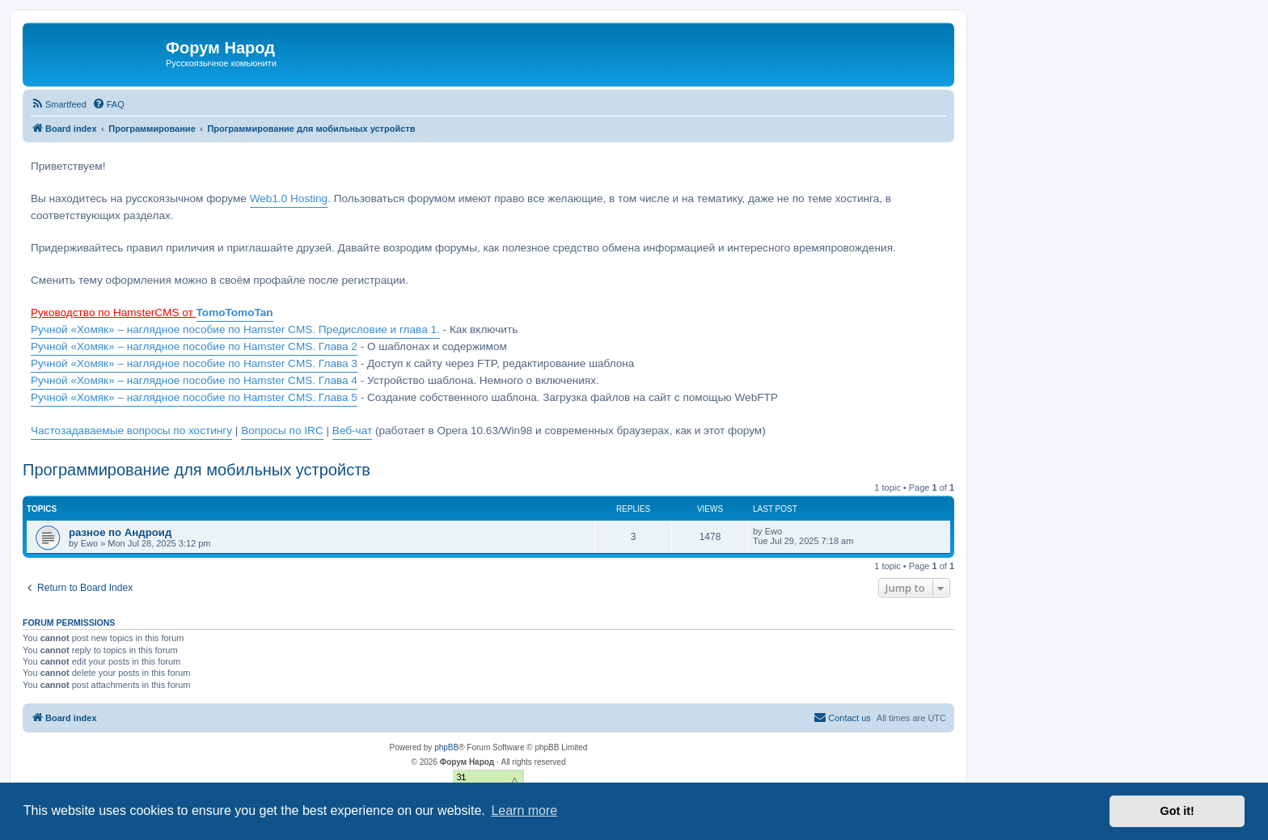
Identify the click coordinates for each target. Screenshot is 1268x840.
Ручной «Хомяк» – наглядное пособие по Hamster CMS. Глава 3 (194, 363)
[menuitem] (59, 104)
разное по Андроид (120, 532)
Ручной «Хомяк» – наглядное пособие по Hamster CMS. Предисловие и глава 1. (235, 329)
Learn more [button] (524, 810)
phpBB (446, 747)
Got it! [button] (1177, 810)
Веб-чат (352, 430)
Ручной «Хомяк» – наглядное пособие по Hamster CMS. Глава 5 (194, 397)
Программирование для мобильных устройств (196, 470)
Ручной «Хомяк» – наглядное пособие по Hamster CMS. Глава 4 (194, 380)
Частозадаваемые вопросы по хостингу (131, 430)
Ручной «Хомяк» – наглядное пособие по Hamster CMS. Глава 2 (194, 346)
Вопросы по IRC (282, 430)
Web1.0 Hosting (289, 198)
